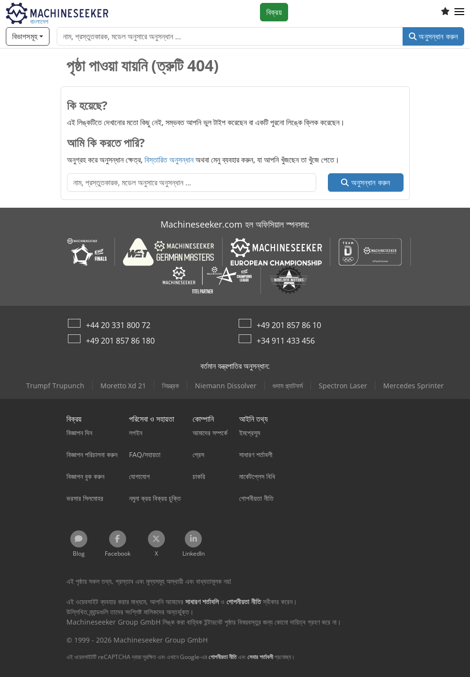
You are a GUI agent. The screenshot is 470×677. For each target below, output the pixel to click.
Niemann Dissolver (226, 385)
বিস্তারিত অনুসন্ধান (169, 159)
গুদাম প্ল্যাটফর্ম (288, 385)
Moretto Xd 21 (123, 385)
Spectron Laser (343, 385)
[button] (459, 12)
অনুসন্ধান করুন (433, 36)
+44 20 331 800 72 (118, 325)
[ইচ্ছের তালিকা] (445, 12)
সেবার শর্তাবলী (260, 657)
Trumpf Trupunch (55, 385)
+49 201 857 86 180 (120, 340)
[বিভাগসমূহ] (27, 36)
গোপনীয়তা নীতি (223, 657)
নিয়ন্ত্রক (170, 385)
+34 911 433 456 (286, 340)
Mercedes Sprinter (413, 385)
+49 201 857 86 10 (289, 325)
